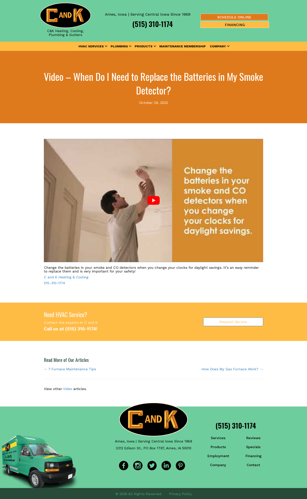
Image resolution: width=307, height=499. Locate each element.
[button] (106, 46)
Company (218, 46)
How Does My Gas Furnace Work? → (232, 369)
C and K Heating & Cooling (66, 277)
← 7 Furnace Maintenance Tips (70, 369)
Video (67, 389)
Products (144, 46)
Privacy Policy (180, 493)
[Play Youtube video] (153, 200)
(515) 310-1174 (152, 24)
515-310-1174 (54, 283)
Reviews (253, 438)
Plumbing (119, 46)
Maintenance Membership (182, 46)
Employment (218, 456)
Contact (253, 465)
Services (218, 438)
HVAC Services (91, 46)
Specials (253, 447)
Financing (253, 456)
